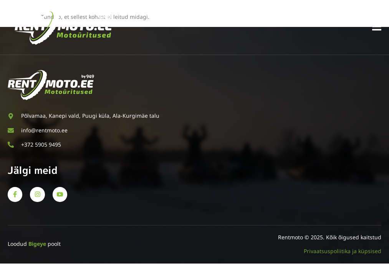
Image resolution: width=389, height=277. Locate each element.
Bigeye (37, 243)
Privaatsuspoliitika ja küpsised (342, 251)
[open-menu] (376, 28)
